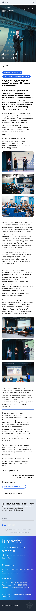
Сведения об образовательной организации (17, 569)
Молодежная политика (12, 73)
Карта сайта (6, 558)
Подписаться (10, 525)
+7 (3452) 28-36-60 (20, 585)
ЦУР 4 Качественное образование (16, 76)
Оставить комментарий (13, 486)
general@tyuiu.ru (23, 588)
